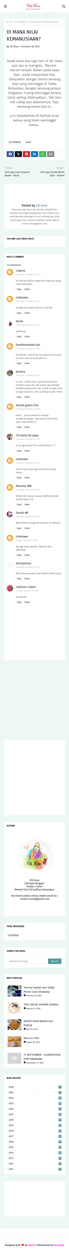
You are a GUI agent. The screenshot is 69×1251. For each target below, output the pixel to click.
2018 (35, 1130)
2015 (35, 1147)
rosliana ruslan (26, 587)
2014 (35, 1152)
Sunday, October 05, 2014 (27, 591)
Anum (19, 321)
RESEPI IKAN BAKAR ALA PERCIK (38, 1023)
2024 (35, 1098)
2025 (35, 1092)
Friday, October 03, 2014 (27, 540)
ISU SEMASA (20, 22)
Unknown (22, 297)
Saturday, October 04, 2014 (28, 567)
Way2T (31, 1245)
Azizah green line (27, 405)
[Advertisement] (34, 701)
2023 (35, 1103)
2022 (35, 1108)
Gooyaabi (59, 1245)
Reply (19, 289)
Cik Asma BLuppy (27, 435)
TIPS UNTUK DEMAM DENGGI (41, 1004)
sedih (28, 142)
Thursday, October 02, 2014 (28, 274)
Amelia (20, 371)
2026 (35, 1087)
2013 (35, 1158)
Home (10, 22)
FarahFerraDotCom (28, 345)
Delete (27, 289)
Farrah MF (22, 512)
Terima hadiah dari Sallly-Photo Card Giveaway (39, 989)
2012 (35, 1163)
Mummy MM (23, 486)
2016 (35, 1141)
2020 (35, 1119)
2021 (35, 1114)
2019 (35, 1125)
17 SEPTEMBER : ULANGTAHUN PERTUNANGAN (42, 1057)
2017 (35, 1136)
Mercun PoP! (31, 1038)
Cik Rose (14, 46)
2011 (35, 1169)
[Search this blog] (28, 961)
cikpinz (20, 270)
